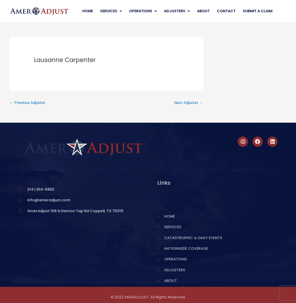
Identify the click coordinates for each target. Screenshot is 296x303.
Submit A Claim (257, 11)
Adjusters (177, 11)
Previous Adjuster (28, 102)
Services (111, 11)
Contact (226, 11)
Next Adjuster (188, 102)
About (203, 11)
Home (87, 11)
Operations (143, 11)
